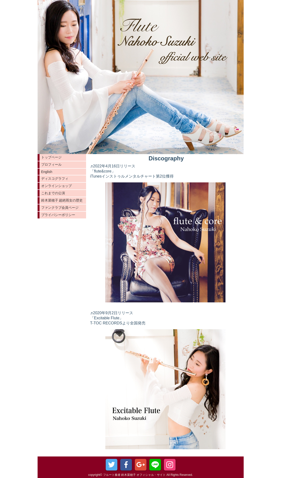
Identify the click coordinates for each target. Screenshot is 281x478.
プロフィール (51, 164)
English (46, 172)
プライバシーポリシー (58, 215)
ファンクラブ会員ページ (60, 207)
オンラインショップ (56, 186)
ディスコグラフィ (54, 178)
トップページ (51, 157)
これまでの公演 (53, 193)
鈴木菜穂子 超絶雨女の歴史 (62, 200)
